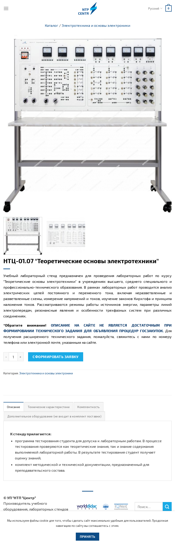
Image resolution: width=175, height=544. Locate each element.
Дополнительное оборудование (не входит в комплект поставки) (54, 416)
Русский (155, 8)
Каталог (51, 25)
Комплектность (88, 407)
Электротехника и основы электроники (96, 25)
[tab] (13, 407)
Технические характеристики (49, 407)
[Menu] (6, 8)
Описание (13, 407)
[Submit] (167, 506)
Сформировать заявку (55, 356)
